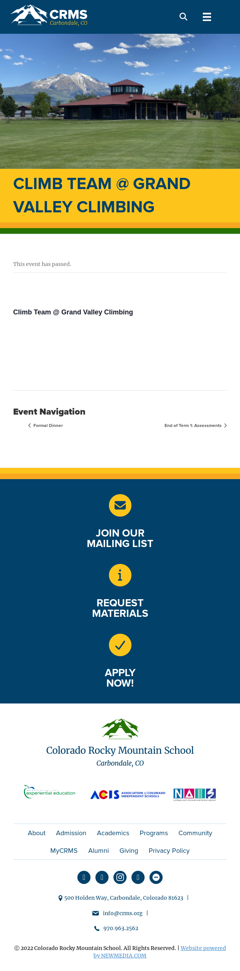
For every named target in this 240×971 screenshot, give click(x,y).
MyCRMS (64, 850)
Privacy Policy (169, 850)
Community (195, 833)
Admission (71, 833)
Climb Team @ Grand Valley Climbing (73, 312)
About (36, 833)
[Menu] (207, 17)
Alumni (98, 850)
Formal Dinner (47, 425)
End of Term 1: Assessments (194, 425)
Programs (154, 833)
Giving (128, 850)
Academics (113, 833)
